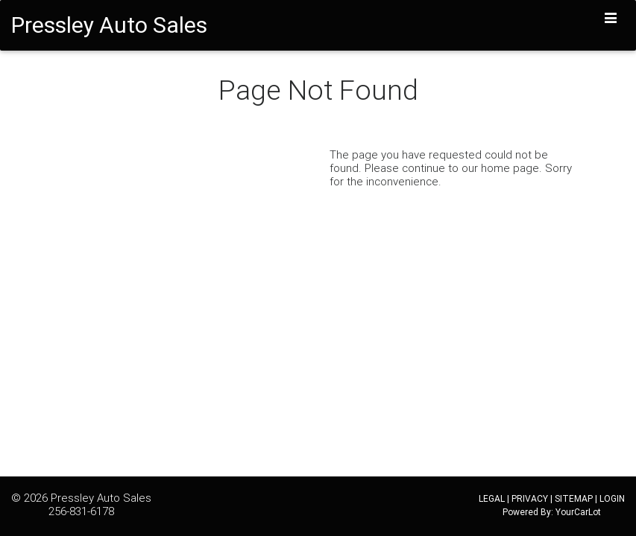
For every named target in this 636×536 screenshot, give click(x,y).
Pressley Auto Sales (101, 498)
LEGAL (492, 498)
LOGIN (612, 498)
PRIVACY (529, 498)
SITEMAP (574, 498)
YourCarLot (578, 511)
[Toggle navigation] (611, 18)
